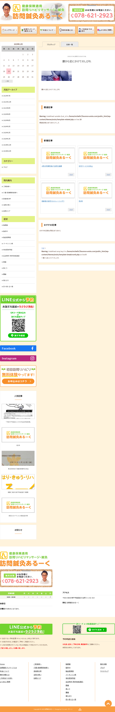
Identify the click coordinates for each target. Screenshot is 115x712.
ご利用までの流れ (6, 678)
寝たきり (6, 280)
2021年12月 (7, 102)
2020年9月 (6, 114)
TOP (42, 248)
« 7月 (7, 81)
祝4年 (81, 201)
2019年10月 (7, 151)
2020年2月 (6, 132)
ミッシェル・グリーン (67, 709)
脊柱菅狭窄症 (7, 250)
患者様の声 (7, 199)
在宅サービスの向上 (86, 166)
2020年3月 (6, 126)
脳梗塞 (5, 225)
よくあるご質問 (5, 681)
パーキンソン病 (8, 243)
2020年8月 (6, 120)
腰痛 (4, 274)
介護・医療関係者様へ (10, 192)
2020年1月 (6, 139)
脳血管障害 (7, 237)
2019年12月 (7, 145)
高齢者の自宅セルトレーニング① (53, 201)
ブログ (71, 174)
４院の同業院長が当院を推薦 (52, 166)
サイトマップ (104, 671)
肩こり (5, 268)
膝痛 (4, 262)
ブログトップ (51, 44)
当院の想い (7, 205)
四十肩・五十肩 (8, 286)
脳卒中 (5, 231)
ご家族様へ (7, 186)
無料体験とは (4, 674)
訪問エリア (6, 211)
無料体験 (103, 664)
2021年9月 (6, 108)
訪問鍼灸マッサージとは (8, 667)
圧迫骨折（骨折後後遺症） (11, 256)
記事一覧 (69, 44)
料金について (4, 671)
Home (2, 664)
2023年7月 (6, 96)
